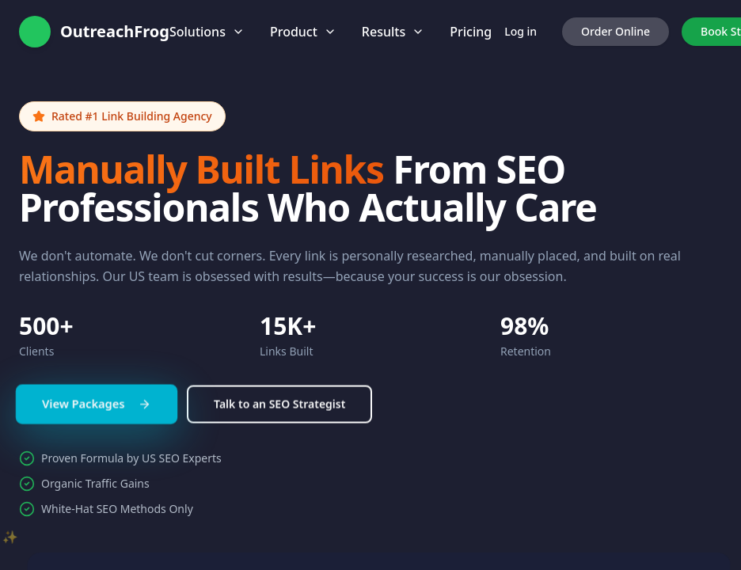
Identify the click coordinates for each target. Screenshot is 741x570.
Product (303, 31)
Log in (520, 31)
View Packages (96, 410)
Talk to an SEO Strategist (279, 411)
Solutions (207, 31)
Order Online (615, 31)
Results (393, 31)
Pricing (471, 31)
